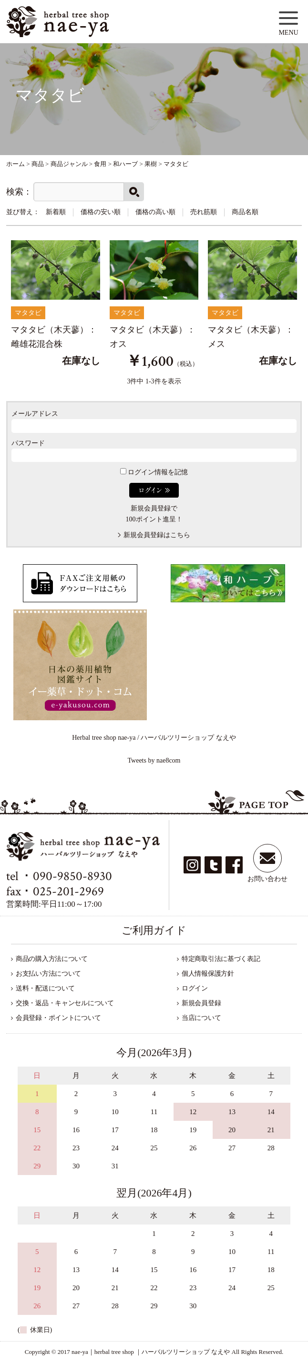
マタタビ (28, 312)
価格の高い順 (155, 212)
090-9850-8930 (72, 876)
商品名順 (245, 212)
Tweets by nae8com (154, 760)
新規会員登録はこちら (156, 535)
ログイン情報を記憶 (154, 472)
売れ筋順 (203, 212)
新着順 (56, 212)
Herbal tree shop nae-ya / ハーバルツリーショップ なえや (154, 737)
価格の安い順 (101, 212)
